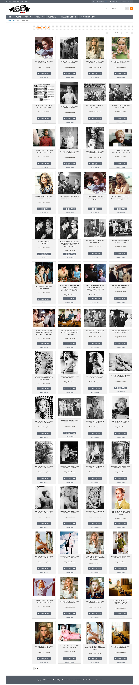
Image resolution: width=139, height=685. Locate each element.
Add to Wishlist (18, 98)
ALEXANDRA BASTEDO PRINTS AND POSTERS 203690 (95, 62)
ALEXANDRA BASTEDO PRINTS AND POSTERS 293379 (44, 197)
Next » (111, 33)
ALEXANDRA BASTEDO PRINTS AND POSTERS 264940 (95, 602)
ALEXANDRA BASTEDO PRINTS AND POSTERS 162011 (69, 377)
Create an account (23, 1)
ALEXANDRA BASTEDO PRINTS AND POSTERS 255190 (44, 602)
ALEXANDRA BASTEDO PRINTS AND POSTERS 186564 (120, 467)
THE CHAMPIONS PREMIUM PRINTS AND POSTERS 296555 (121, 152)
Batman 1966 (10, 110)
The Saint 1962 (11, 137)
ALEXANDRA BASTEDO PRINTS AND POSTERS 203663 (120, 62)
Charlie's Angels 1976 (13, 116)
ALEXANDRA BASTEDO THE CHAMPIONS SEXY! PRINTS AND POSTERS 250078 (95, 558)
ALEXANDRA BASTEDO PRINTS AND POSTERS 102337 (95, 152)
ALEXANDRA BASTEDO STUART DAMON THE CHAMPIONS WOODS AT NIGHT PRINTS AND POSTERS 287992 (95, 289)
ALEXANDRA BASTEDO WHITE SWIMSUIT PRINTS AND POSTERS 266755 (95, 648)
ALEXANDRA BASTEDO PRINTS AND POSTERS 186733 (69, 512)
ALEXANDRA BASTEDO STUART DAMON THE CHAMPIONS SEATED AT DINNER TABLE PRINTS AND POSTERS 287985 (69, 289)
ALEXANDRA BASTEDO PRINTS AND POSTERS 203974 (44, 62)
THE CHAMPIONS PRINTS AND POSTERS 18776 (95, 512)
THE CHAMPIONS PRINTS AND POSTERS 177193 (121, 242)
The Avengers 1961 (12, 113)
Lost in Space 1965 (12, 120)
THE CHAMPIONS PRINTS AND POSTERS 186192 (95, 467)
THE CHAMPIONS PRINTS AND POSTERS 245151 (121, 287)
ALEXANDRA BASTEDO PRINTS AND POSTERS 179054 (44, 467)
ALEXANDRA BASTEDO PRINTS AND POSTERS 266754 (69, 647)
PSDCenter (99, 680)
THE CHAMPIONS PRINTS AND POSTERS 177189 (69, 422)
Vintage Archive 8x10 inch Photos (16, 35)
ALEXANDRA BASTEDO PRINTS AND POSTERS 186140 (69, 467)
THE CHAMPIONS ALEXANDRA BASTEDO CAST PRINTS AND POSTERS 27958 (69, 333)
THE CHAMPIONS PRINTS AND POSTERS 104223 (95, 107)
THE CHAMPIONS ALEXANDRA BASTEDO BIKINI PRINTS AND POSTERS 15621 (44, 378)
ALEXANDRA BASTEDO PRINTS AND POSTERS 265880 (44, 647)
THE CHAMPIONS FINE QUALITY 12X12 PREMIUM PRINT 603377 (69, 197)
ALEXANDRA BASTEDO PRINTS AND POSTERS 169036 (120, 377)
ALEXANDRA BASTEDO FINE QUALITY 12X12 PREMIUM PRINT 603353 (95, 198)
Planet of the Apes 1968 (13, 127)
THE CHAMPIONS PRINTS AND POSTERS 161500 (121, 332)
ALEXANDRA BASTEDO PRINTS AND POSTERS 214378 (44, 557)
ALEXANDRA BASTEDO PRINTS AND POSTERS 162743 (95, 377)
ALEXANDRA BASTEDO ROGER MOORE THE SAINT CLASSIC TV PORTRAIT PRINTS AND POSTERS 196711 (69, 244)
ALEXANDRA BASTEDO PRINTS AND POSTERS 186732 (44, 512)
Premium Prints (11, 52)
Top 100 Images (11, 38)
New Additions (11, 31)
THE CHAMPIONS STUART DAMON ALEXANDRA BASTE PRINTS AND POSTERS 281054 (44, 333)
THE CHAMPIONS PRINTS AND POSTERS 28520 (44, 287)
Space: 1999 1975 (12, 123)
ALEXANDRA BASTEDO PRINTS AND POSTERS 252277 (120, 557)
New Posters (10, 48)
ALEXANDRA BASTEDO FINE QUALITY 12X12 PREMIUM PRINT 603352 (120, 198)
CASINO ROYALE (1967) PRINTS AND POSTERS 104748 (44, 107)
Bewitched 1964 (11, 134)
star (14, 20)
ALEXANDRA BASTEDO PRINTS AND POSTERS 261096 (69, 602)
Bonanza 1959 (11, 141)
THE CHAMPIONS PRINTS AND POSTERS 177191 (95, 422)
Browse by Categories (13, 42)
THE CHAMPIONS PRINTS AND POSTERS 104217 (121, 107)
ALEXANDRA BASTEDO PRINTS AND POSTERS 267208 (120, 647)
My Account (9, 1)
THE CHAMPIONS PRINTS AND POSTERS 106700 (18, 86)
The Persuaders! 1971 (13, 130)
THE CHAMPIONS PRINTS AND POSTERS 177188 (95, 242)
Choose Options (19, 95)
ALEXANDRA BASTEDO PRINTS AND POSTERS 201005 (44, 152)
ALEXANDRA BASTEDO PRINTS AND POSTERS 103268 (69, 152)
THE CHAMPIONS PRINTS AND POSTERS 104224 (69, 107)
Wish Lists (115, 1)
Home (9, 20)
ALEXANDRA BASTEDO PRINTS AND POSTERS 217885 (69, 557)
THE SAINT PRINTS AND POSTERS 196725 (44, 242)
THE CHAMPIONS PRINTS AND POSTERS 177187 (95, 332)
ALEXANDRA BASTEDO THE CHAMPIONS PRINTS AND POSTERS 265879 (120, 603)
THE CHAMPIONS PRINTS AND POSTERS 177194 (121, 422)
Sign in (15, 1)
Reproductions (11, 45)
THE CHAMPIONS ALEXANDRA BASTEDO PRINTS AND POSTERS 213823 (120, 513)
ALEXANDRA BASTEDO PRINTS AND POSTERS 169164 (44, 422)
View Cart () (127, 1)
